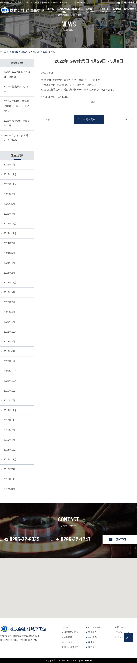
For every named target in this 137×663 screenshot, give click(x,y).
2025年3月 (9, 213)
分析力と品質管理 (70, 647)
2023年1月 (9, 322)
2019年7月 (9, 430)
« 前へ (49, 119)
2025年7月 (9, 194)
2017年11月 (10, 479)
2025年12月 (10, 174)
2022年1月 (9, 361)
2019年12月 (10, 410)
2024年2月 (9, 272)
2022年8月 (9, 341)
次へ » (128, 119)
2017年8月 (9, 489)
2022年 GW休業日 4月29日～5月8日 (38, 52)
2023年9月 (9, 292)
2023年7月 (9, 302)
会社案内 (92, 637)
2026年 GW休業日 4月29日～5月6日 (17, 74)
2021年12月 (10, 371)
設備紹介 (92, 632)
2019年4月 (9, 440)
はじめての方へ (95, 627)
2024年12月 (10, 223)
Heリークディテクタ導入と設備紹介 (16, 138)
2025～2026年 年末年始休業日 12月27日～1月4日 (17, 106)
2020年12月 (10, 390)
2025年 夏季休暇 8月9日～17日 (17, 123)
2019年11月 (10, 420)
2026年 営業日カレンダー (16, 89)
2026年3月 (9, 164)
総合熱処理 (67, 637)
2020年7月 (9, 400)
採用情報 (92, 642)
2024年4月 (9, 263)
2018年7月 (9, 469)
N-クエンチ (67, 642)
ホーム (3, 52)
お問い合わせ (121, 627)
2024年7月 (9, 243)
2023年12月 (10, 282)
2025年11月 (10, 184)
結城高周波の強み (70, 632)
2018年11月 (10, 459)
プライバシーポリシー (125, 632)
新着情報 (14, 52)
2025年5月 (9, 204)
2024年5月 (9, 253)
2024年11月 (10, 233)
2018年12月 (10, 449)
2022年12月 (10, 331)
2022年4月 (9, 351)
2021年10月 (10, 381)
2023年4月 (9, 312)
